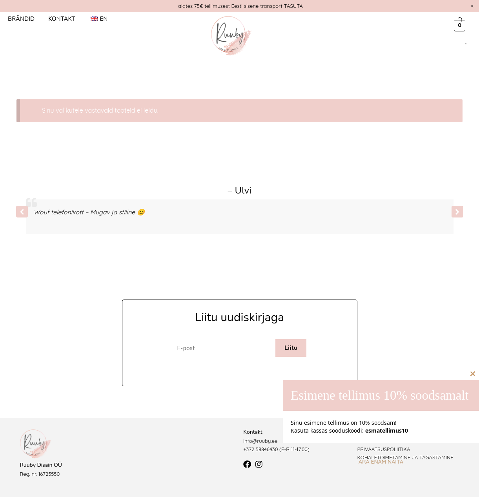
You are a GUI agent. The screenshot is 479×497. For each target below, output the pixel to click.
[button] (457, 211)
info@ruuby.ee (260, 441)
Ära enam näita (381, 461)
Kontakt (61, 19)
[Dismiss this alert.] (472, 6)
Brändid (21, 19)
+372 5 (251, 449)
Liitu (291, 348)
